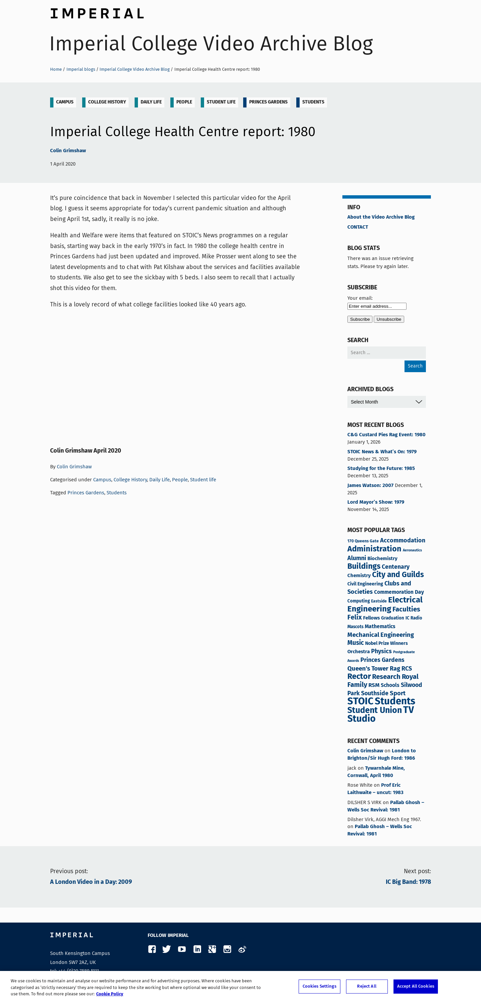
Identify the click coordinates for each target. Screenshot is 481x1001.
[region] (240, 986)
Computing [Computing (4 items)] (358, 601)
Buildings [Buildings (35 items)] (363, 567)
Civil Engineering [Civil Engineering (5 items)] (365, 584)
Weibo (242, 949)
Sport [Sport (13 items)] (398, 693)
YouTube (182, 949)
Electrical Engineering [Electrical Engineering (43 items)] (385, 604)
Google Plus (212, 949)
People (184, 102)
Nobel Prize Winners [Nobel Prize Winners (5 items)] (386, 643)
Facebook (152, 949)
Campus (64, 102)
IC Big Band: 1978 (408, 882)
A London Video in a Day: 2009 (91, 882)
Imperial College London (97, 11)
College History (107, 102)
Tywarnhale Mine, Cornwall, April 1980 (376, 772)
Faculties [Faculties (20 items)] (406, 609)
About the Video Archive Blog (381, 217)
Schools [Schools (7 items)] (390, 686)
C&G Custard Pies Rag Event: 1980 (386, 435)
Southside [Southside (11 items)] (374, 693)
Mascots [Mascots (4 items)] (355, 627)
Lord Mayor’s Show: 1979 (375, 502)
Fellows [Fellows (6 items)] (371, 618)
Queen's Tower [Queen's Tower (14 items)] (367, 669)
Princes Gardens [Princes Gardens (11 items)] (382, 660)
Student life (221, 102)
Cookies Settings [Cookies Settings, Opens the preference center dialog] (319, 986)
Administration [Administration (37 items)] (374, 549)
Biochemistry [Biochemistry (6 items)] (382, 558)
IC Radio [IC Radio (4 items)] (414, 618)
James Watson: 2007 (370, 486)
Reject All (366, 986)
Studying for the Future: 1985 (381, 469)
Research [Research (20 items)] (386, 677)
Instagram (227, 949)
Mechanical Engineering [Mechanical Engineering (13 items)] (380, 635)
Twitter (167, 949)
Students (313, 102)
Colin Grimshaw (68, 151)
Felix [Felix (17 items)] (354, 617)
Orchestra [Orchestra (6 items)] (358, 652)
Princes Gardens (268, 102)
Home (56, 69)
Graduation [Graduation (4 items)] (392, 618)
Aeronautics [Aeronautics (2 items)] (412, 550)
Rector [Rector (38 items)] (359, 677)
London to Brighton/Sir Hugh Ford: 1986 (381, 754)
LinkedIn (197, 949)
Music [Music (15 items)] (355, 643)
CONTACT (357, 227)
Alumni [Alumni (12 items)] (356, 558)
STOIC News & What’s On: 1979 (382, 452)
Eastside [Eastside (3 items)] (379, 601)
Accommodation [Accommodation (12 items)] (402, 540)
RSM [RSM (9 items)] (373, 685)
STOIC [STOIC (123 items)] (360, 701)
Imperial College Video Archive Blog (211, 43)
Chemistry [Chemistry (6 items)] (359, 575)
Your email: (359, 298)
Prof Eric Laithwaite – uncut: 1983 (375, 789)
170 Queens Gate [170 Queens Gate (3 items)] (363, 541)
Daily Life (151, 102)
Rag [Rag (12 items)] (395, 669)
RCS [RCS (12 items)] (407, 669)
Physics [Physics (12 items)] (381, 651)
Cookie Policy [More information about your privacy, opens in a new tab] (109, 994)
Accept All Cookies (415, 986)
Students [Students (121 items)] (395, 701)
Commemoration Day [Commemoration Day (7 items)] (399, 592)
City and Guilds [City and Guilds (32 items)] (398, 575)
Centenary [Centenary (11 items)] (396, 567)
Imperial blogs (80, 69)
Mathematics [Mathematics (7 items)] (380, 627)
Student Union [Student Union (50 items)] (374, 710)
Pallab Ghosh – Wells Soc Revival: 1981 (385, 806)
